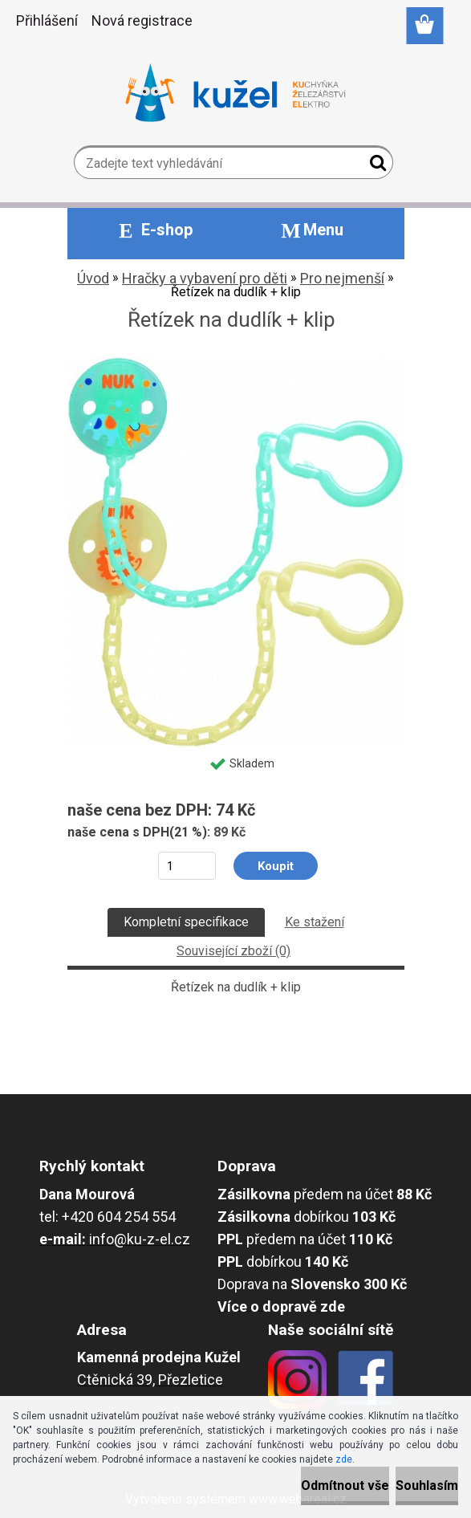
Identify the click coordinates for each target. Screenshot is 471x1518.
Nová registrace (142, 20)
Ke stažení (314, 922)
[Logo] (235, 93)
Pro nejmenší (342, 278)
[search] (374, 166)
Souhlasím (427, 1485)
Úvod (93, 278)
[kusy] (186, 866)
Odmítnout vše (345, 1485)
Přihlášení (47, 20)
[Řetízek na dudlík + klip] (235, 363)
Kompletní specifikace (186, 922)
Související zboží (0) (233, 950)
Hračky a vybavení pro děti (204, 278)
